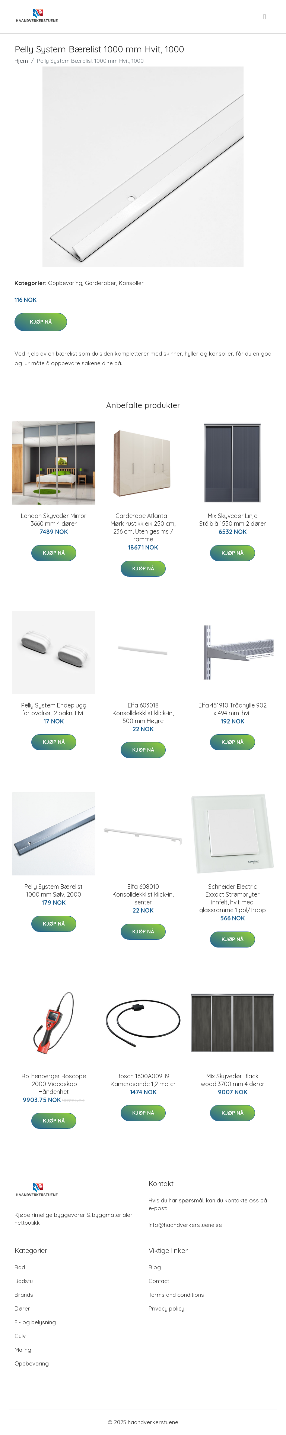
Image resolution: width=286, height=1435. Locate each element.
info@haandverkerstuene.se (185, 1224)
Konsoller (131, 282)
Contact (159, 1281)
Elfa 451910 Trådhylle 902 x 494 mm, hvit (232, 709)
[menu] (265, 17)
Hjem (21, 60)
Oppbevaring (65, 282)
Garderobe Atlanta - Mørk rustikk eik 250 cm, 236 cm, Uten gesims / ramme (143, 527)
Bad (20, 1267)
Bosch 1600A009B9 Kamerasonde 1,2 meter (143, 1080)
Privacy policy (166, 1308)
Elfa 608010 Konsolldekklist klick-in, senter (143, 894)
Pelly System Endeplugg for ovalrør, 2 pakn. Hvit (53, 709)
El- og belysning (35, 1322)
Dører (22, 1308)
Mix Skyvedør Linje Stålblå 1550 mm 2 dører (232, 519)
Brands (24, 1294)
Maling (23, 1349)
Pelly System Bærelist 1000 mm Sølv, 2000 (54, 890)
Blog (155, 1267)
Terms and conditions (176, 1294)
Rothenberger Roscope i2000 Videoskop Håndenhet (54, 1083)
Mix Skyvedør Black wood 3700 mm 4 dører (232, 1080)
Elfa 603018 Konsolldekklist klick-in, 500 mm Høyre (143, 713)
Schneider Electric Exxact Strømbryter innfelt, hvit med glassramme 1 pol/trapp (232, 898)
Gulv (20, 1336)
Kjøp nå (41, 321)
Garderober (100, 282)
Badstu (24, 1281)
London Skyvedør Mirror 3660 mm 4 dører (53, 519)
